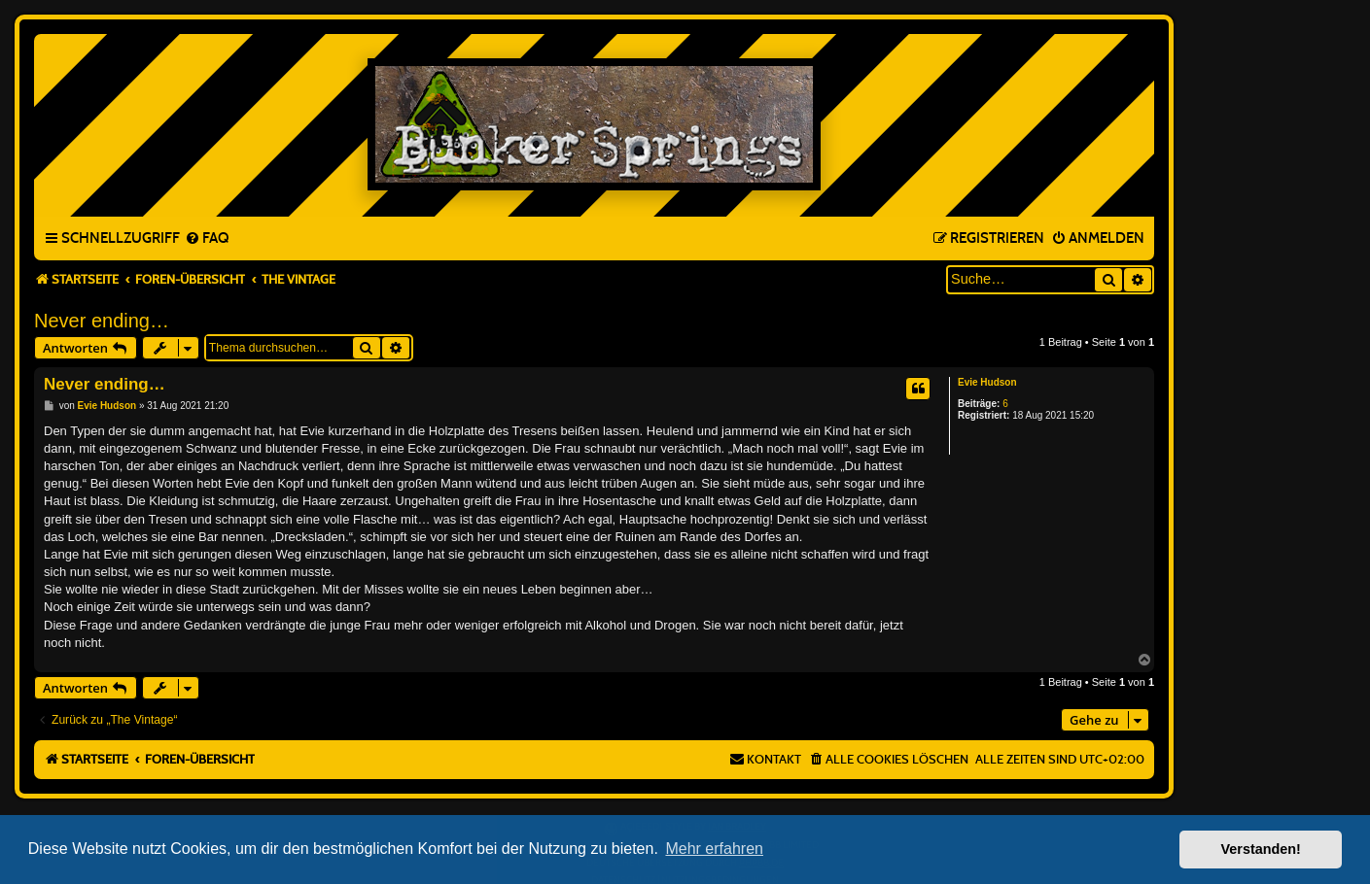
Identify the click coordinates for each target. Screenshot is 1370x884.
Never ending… (101, 320)
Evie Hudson (987, 382)
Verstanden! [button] (1261, 849)
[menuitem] (206, 238)
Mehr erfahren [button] (714, 848)
